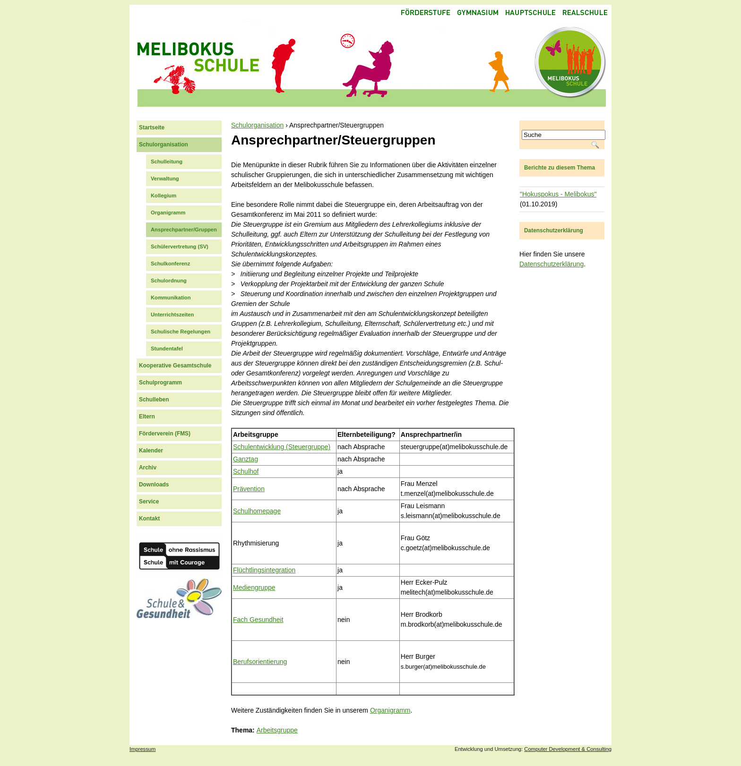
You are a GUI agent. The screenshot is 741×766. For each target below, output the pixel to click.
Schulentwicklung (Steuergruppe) (281, 447)
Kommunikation (171, 297)
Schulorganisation (257, 125)
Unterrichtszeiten (172, 314)
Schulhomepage (257, 511)
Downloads (154, 484)
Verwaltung (165, 178)
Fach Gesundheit (258, 619)
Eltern (147, 416)
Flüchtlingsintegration (264, 570)
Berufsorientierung (260, 661)
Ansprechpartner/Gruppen (184, 229)
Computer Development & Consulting (568, 749)
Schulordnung (169, 280)
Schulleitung (166, 161)
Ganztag (245, 459)
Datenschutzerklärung (551, 264)
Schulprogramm (160, 382)
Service (149, 501)
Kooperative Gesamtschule (175, 365)
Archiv (147, 467)
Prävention (249, 489)
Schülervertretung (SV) (179, 246)
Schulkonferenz (170, 263)
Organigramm (390, 710)
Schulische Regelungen (180, 331)
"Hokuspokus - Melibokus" (558, 194)
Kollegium (163, 195)
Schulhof (245, 471)
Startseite (151, 127)
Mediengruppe (254, 587)
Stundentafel (167, 348)
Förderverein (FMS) (164, 433)
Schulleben (154, 399)
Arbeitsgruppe (277, 730)
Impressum (142, 749)
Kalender (151, 450)
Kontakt (149, 518)
